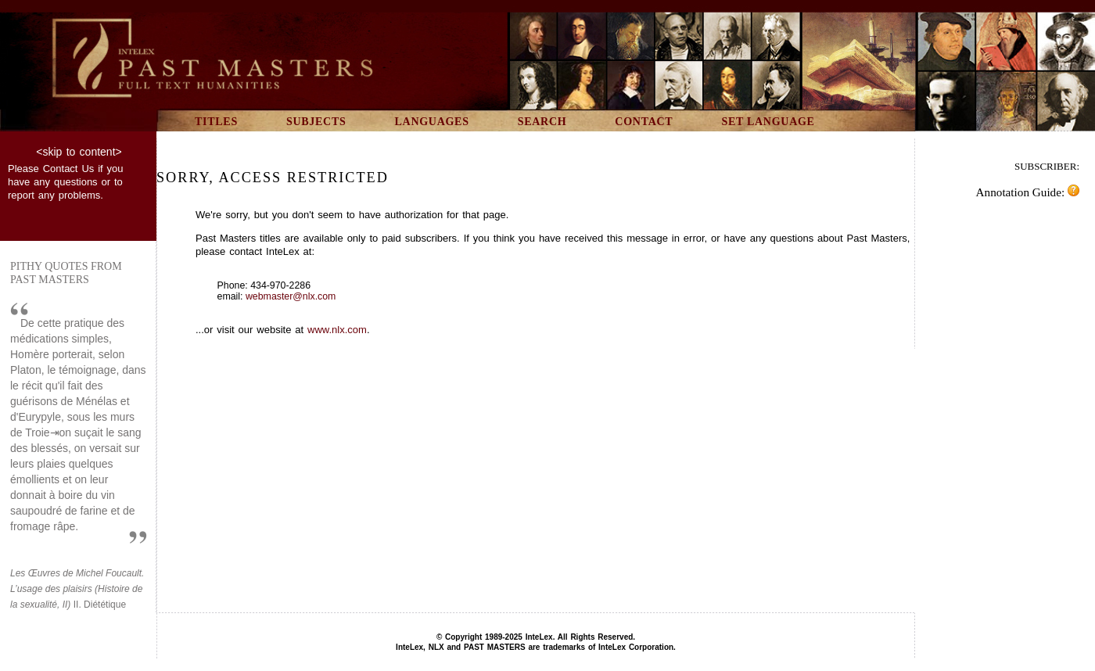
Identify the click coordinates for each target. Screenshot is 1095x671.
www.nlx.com (337, 330)
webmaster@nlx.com (291, 296)
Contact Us (69, 168)
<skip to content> (78, 151)
